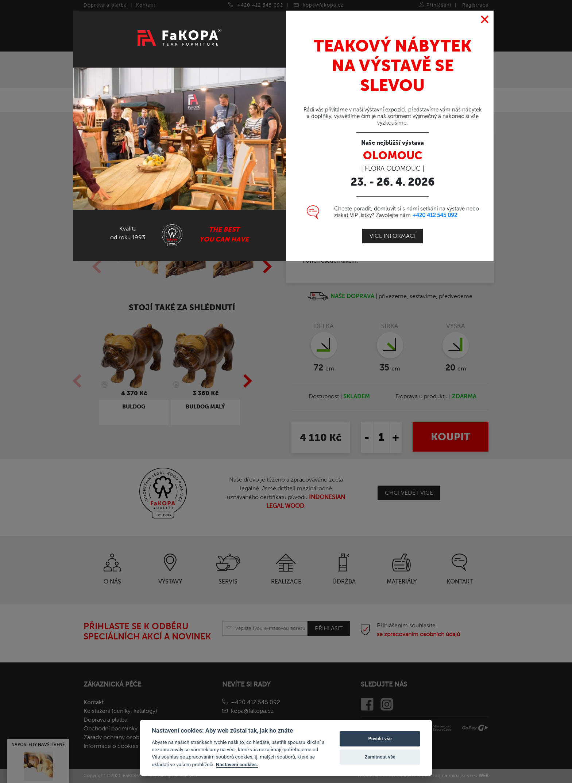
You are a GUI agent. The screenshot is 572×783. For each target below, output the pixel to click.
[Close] (485, 20)
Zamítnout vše (379, 757)
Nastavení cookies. (237, 764)
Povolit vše (379, 738)
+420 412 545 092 (434, 215)
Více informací (393, 236)
